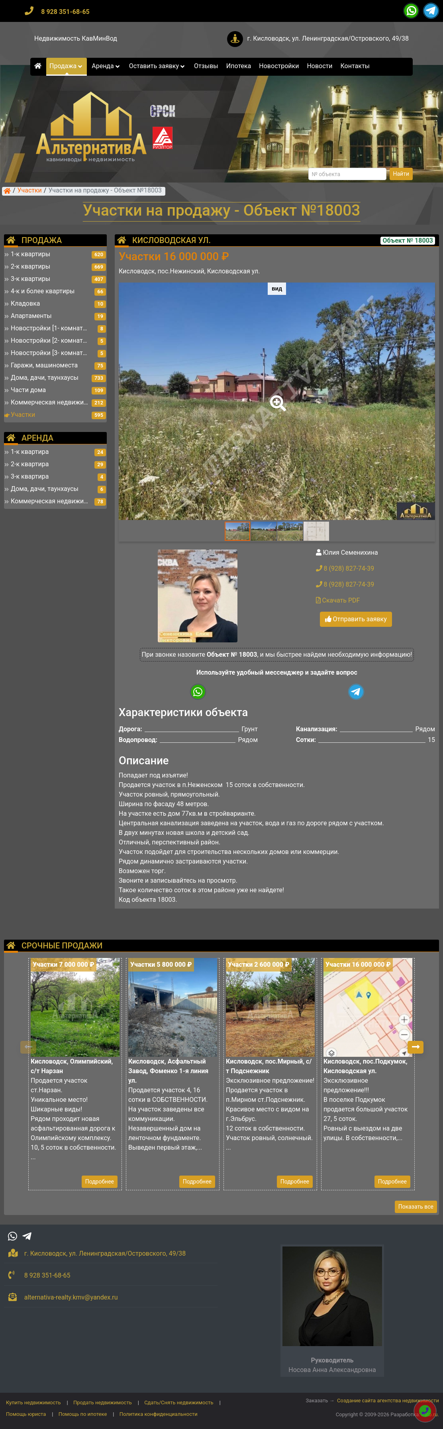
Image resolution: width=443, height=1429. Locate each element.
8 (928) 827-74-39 (345, 568)
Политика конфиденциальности (159, 1414)
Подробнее (99, 1181)
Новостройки (279, 66)
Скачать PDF (338, 600)
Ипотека (238, 66)
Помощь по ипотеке (83, 1414)
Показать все (415, 1206)
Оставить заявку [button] (157, 66)
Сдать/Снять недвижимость (178, 1402)
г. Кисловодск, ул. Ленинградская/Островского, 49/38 (328, 38)
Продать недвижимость (102, 1402)
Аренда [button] (106, 66)
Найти (401, 174)
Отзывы (206, 66)
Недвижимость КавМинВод (75, 38)
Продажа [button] (66, 66)
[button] (276, 397)
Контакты (355, 66)
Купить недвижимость (33, 1402)
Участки (30, 191)
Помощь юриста (26, 1414)
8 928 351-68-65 (65, 12)
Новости (319, 66)
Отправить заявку (356, 619)
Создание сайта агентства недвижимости (388, 1400)
